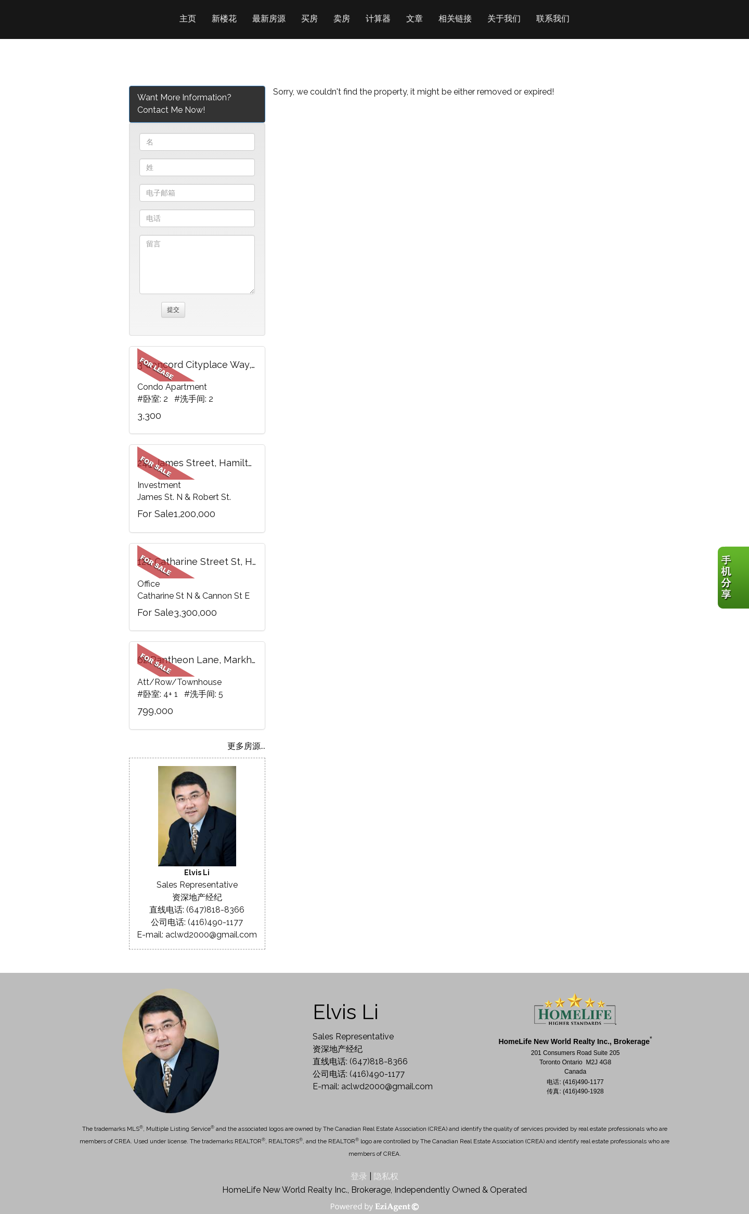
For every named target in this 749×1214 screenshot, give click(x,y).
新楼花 (224, 18)
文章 (414, 18)
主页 (187, 18)
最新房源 (269, 18)
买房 (309, 18)
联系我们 (553, 18)
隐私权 (385, 1176)
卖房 (341, 18)
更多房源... (246, 746)
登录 (359, 1176)
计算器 (378, 18)
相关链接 (455, 18)
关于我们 (504, 18)
